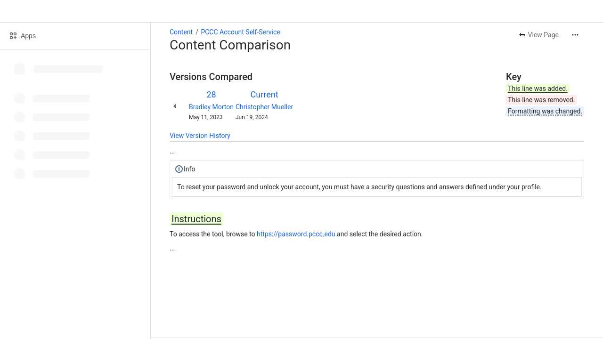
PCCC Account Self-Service (240, 32)
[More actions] (575, 35)
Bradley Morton (211, 107)
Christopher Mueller (264, 107)
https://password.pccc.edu (296, 234)
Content (181, 32)
